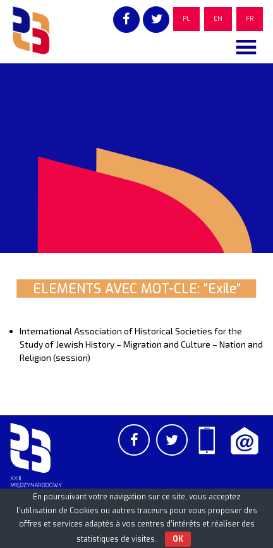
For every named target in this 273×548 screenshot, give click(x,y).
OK (178, 539)
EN (218, 19)
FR (249, 19)
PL (186, 19)
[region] (136, 158)
